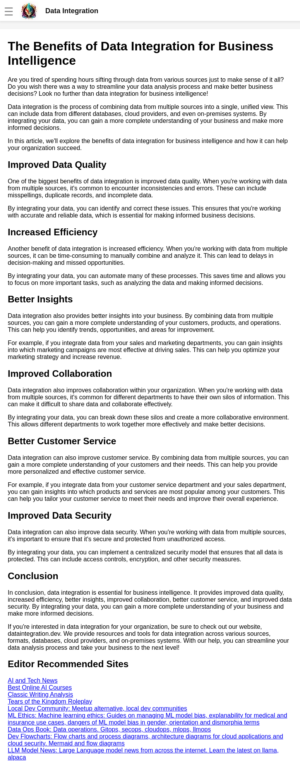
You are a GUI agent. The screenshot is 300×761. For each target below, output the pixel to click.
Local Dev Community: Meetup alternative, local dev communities (97, 708)
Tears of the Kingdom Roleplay (50, 701)
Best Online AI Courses (40, 687)
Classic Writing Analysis (40, 694)
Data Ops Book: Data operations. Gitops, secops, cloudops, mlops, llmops (109, 729)
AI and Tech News (33, 680)
